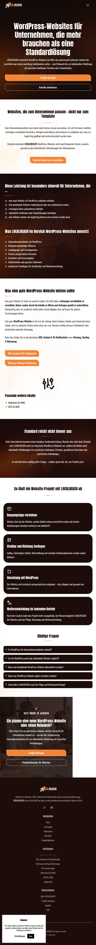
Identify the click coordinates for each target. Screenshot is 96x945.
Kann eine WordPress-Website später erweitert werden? (32, 676)
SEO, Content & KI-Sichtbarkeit (48, 859)
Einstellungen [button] (20, 936)
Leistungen (48, 826)
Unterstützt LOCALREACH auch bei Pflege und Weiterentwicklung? (37, 684)
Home (48, 822)
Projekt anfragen (48, 900)
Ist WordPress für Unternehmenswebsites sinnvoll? (30, 649)
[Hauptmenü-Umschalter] (87, 5)
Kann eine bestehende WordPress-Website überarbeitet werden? (36, 667)
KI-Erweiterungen (48, 868)
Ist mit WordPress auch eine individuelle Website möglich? (33, 658)
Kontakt (48, 905)
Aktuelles (48, 835)
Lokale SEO (48, 881)
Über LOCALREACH (48, 896)
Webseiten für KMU (48, 872)
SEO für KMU (48, 877)
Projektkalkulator (48, 840)
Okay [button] (30, 936)
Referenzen (48, 831)
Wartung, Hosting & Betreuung (48, 863)
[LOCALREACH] (13, 5)
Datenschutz (52, 935)
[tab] (48, 649)
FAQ (48, 909)
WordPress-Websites (48, 854)
